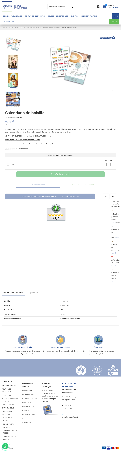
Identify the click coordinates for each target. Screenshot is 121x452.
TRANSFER (27, 402)
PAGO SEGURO (7, 411)
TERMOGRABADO (29, 414)
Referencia (9, 118)
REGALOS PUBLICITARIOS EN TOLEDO (10, 430)
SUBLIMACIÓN (28, 394)
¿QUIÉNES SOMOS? (9, 386)
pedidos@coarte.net (70, 417)
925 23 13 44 (67, 405)
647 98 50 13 (67, 408)
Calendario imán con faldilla (115, 275)
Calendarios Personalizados (70, 318)
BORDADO (27, 422)
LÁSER (25, 418)
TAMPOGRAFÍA (28, 406)
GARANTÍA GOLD (8, 408)
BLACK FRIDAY (8, 424)
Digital (62, 314)
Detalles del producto (13, 292)
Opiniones (33, 292)
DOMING (26, 410)
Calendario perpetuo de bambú (115, 216)
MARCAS (5, 421)
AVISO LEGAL (7, 395)
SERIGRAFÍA (27, 390)
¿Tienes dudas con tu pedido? (50, 196)
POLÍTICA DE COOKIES (10, 398)
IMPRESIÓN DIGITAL (30, 398)
